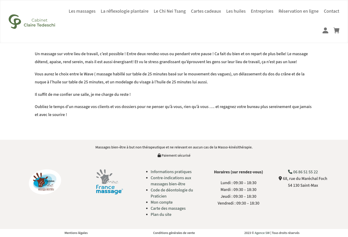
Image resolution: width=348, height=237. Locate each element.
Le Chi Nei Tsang (170, 11)
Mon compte (162, 202)
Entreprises (262, 11)
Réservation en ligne (298, 11)
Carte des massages (168, 208)
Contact (331, 11)
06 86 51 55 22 (303, 172)
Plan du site (161, 215)
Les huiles (236, 11)
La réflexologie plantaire (124, 11)
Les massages (82, 11)
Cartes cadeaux (206, 11)
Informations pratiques (171, 172)
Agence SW (262, 233)
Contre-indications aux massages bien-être (171, 181)
